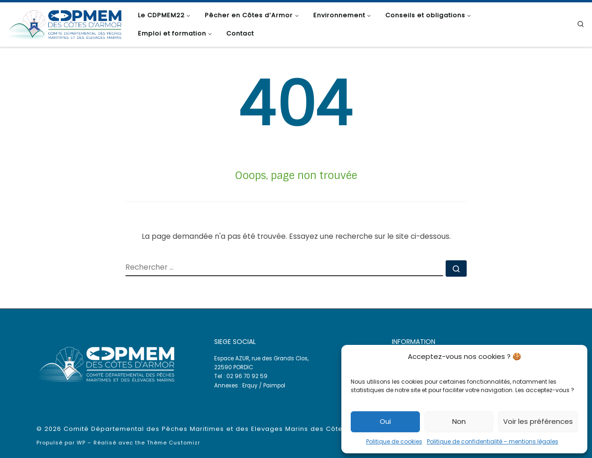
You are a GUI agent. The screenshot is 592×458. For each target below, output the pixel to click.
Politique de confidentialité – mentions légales (492, 441)
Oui (385, 421)
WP (81, 442)
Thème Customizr (173, 442)
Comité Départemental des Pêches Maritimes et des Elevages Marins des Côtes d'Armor (220, 428)
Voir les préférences (538, 421)
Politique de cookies (394, 441)
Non (459, 421)
